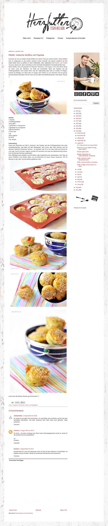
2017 (77, 121)
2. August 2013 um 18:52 (30, 416)
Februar (79, 182)
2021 (77, 111)
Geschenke (21, 405)
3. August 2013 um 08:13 (27, 430)
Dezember (80, 133)
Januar (79, 184)
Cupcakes (15, 405)
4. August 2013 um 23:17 (26, 449)
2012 (77, 187)
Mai (78, 174)
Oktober (79, 138)
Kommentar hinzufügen (16, 460)
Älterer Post (63, 510)
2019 (77, 116)
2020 (77, 113)
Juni (78, 172)
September (80, 140)
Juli (78, 169)
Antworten (16, 424)
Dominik (16, 449)
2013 (77, 131)
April (78, 177)
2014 (77, 128)
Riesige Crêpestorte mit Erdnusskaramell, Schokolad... (86, 155)
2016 (77, 123)
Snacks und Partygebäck (31, 405)
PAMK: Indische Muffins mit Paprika (87, 162)
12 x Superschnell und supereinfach (87, 145)
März (79, 179)
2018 (77, 118)
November (80, 135)
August (79, 143)
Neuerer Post (13, 510)
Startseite (38, 510)
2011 (77, 190)
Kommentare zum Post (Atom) (24, 513)
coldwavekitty (18, 416)
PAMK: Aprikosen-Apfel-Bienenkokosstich (84, 158)
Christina (16, 430)
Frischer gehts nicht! (83, 151)
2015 (77, 126)
